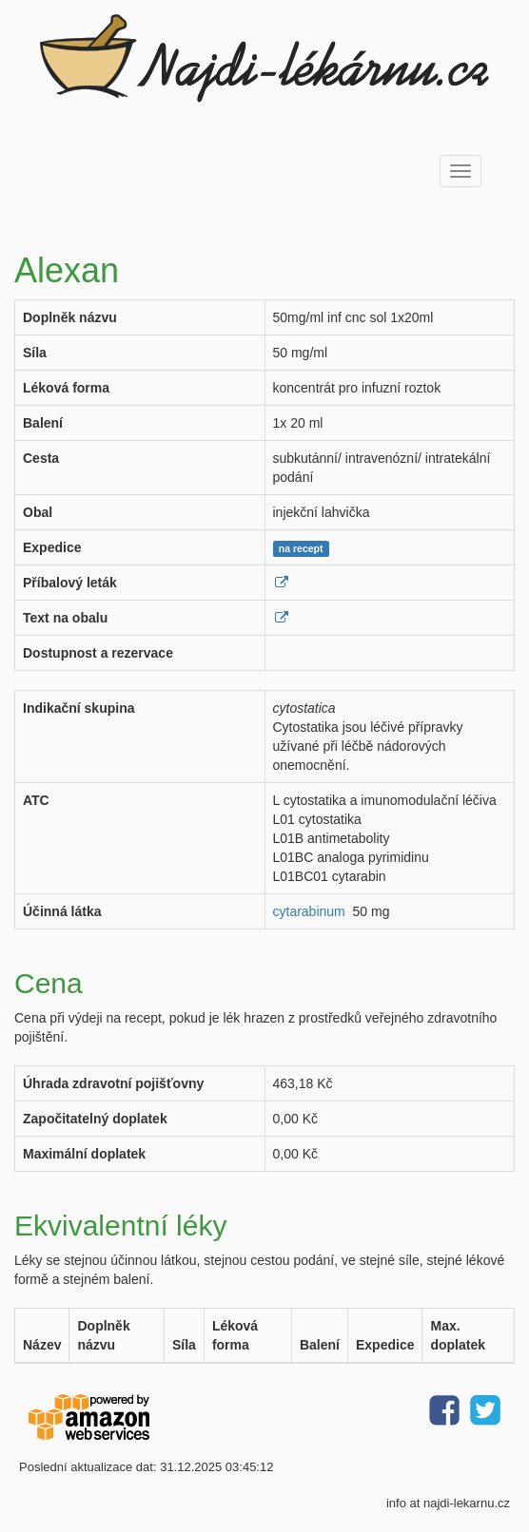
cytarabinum (309, 911)
